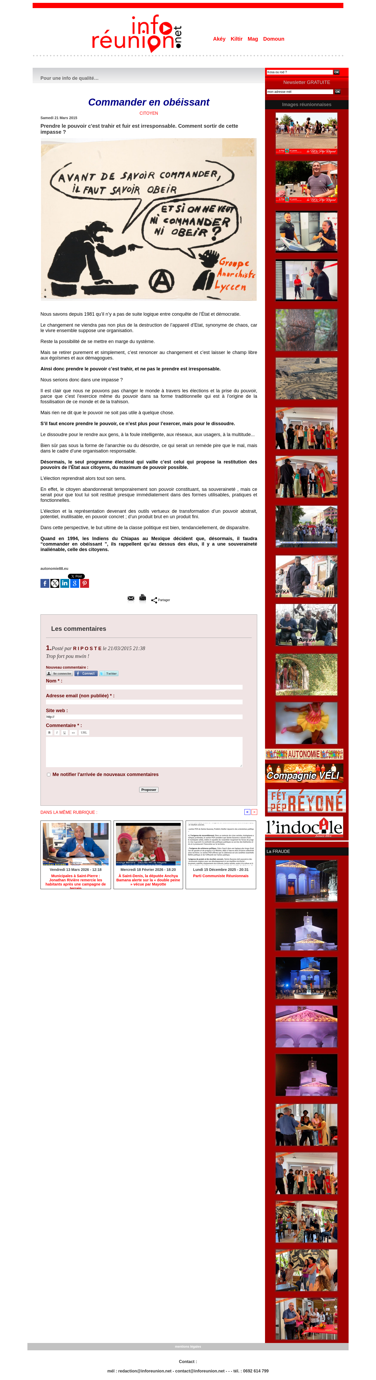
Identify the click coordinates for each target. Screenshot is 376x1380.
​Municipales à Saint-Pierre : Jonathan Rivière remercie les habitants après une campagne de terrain (75, 880)
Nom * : (54, 680)
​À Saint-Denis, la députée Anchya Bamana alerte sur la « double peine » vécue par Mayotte (148, 880)
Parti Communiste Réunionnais (221, 876)
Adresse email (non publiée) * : (80, 695)
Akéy (220, 39)
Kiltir (237, 39)
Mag (254, 39)
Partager (160, 599)
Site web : (57, 710)
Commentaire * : (64, 725)
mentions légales (188, 1346)
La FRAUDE (278, 851)
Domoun (273, 39)
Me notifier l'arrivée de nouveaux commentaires (105, 774)
